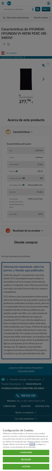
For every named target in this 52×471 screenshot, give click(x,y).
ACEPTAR (26, 466)
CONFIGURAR (26, 452)
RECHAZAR (26, 459)
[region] (26, 446)
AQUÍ (32, 444)
